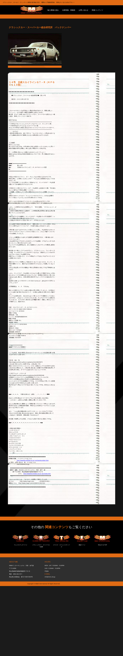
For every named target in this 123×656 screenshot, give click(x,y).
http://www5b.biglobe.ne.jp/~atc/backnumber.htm (33, 460)
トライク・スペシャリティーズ (61, 546)
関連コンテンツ (97, 10)
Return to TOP (102, 545)
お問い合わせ (83, 10)
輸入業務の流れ (53, 10)
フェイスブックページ (20, 545)
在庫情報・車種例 (68, 10)
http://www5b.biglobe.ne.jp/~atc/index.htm (37, 474)
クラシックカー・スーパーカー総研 (41, 546)
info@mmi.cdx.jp (50, 577)
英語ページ (82, 545)
